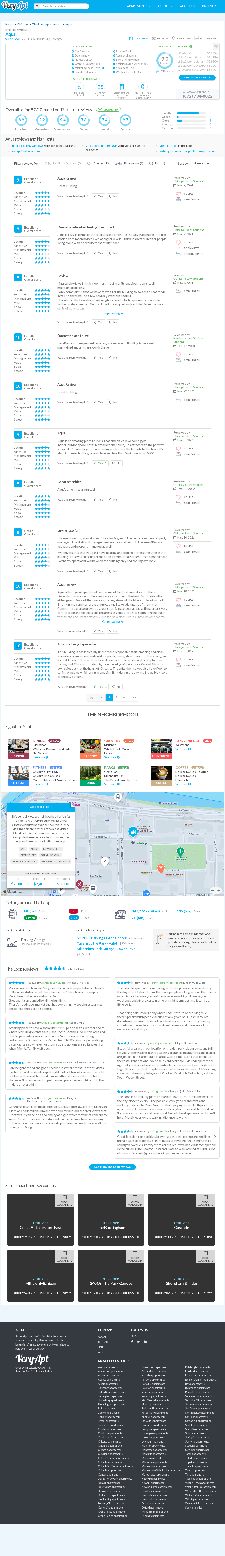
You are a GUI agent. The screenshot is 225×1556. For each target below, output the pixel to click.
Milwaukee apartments (154, 1462)
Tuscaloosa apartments (198, 1478)
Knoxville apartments (153, 1416)
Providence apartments (198, 1375)
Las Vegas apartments (154, 1420)
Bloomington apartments (112, 1404)
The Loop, (14, 39)
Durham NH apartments (111, 1495)
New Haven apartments (155, 1491)
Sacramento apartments (198, 1396)
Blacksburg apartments (111, 1400)
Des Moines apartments (111, 1487)
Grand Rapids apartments (112, 1515)
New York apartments (154, 1499)
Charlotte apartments (110, 1433)
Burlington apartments (110, 1425)
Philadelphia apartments (155, 1511)
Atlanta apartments (109, 1379)
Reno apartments (194, 1383)
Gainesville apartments (110, 1507)
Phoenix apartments (153, 1515)
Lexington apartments (154, 1429)
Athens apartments (108, 1375)
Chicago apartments (109, 1441)
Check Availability (197, 77)
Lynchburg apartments (154, 1441)
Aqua (68, 24)
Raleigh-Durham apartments (201, 1379)
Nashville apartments (153, 1478)
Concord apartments (109, 1474)
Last (133, 697)
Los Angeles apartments (155, 1433)
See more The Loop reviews (112, 1166)
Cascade (181, 1227)
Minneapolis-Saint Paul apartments (161, 1470)
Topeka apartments (196, 1462)
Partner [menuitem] (209, 6)
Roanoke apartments (196, 1392)
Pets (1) (157, 163)
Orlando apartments (153, 1503)
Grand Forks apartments (111, 1511)
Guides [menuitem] (165, 6)
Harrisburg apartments (154, 1375)
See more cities (193, 1507)
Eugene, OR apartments (111, 1503)
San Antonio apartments (198, 1404)
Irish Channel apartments (155, 1400)
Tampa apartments (195, 1454)
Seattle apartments (195, 1425)
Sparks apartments (195, 1433)
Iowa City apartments (154, 1396)
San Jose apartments (196, 1416)
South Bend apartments (198, 1429)
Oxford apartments (152, 1507)
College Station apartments (113, 1458)
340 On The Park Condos (111, 1283)
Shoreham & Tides (181, 1283)
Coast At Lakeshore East (41, 1227)
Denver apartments (109, 1482)
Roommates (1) (129, 163)
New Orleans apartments (155, 1495)
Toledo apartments (196, 1458)
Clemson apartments (109, 1449)
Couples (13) (98, 163)
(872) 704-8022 (198, 95)
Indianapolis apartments (155, 1392)
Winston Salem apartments (200, 1503)
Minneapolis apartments (155, 1466)
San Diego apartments (197, 1408)
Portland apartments (196, 1371)
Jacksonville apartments (155, 1408)
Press (101, 1352)
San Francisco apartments (199, 1412)
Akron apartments (108, 1367)
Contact (103, 1341)
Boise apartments (107, 1408)
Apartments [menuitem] (138, 6)
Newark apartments (153, 1482)
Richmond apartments (197, 1387)
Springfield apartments (197, 1437)
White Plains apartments (198, 1495)
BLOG (134, 1335)
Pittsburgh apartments (197, 1367)
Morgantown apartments (156, 1474)
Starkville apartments (197, 1441)
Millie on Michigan (40, 1283)
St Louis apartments (196, 1445)
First (91, 697)
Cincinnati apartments (110, 1445)
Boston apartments (109, 1412)
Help (101, 1347)
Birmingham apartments (111, 1396)
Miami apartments (152, 1458)
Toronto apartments (196, 1466)
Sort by (183, 163)
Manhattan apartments (154, 1449)
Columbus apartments (110, 1470)
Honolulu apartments (153, 1383)
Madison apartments (153, 1445)
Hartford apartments (153, 1379)
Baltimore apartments (110, 1387)
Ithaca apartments (152, 1404)
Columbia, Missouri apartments (115, 1466)
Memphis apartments (153, 1454)
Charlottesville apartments (112, 1437)
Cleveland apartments (110, 1454)
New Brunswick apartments (157, 1487)
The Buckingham (111, 1227)
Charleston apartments (111, 1429)
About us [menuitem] (187, 6)
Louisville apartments (153, 1437)
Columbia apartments (110, 1462)
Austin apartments (108, 1383)
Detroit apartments (109, 1491)
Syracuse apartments (197, 1449)
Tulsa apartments (194, 1474)
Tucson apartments (196, 1470)
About (102, 1336)
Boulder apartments (109, 1416)
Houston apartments (153, 1387)
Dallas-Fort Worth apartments (115, 1478)
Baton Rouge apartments (112, 1392)
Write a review (108, 109)
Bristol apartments (108, 1420)
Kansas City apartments (155, 1412)
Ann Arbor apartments (110, 1371)
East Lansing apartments (111, 1499)
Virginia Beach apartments (199, 1482)
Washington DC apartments (200, 1487)
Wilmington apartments (198, 1499)
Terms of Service (24, 1371)
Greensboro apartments (155, 1367)
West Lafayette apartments (200, 1491)
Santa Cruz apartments (198, 1420)
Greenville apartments (154, 1371)
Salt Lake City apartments (199, 1400)
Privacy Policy (44, 1371)
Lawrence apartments (154, 1425)
